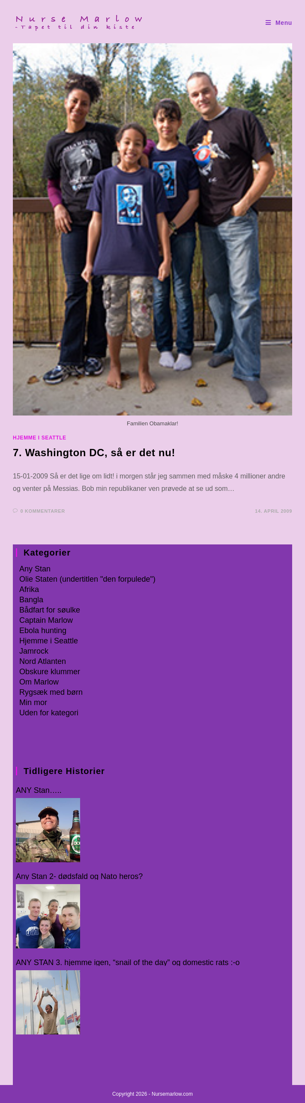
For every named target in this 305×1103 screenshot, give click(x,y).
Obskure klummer (49, 671)
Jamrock (33, 651)
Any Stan (35, 569)
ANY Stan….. (39, 790)
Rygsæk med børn (51, 692)
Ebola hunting (42, 630)
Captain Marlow (46, 620)
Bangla (31, 599)
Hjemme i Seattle (39, 438)
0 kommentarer (43, 511)
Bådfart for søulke (49, 610)
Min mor (33, 702)
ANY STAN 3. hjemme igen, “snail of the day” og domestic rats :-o (128, 963)
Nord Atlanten (42, 661)
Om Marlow (39, 682)
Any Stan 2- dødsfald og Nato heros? (79, 876)
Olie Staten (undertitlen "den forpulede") (87, 579)
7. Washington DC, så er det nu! (94, 452)
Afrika (29, 589)
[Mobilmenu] (279, 23)
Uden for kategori (48, 712)
